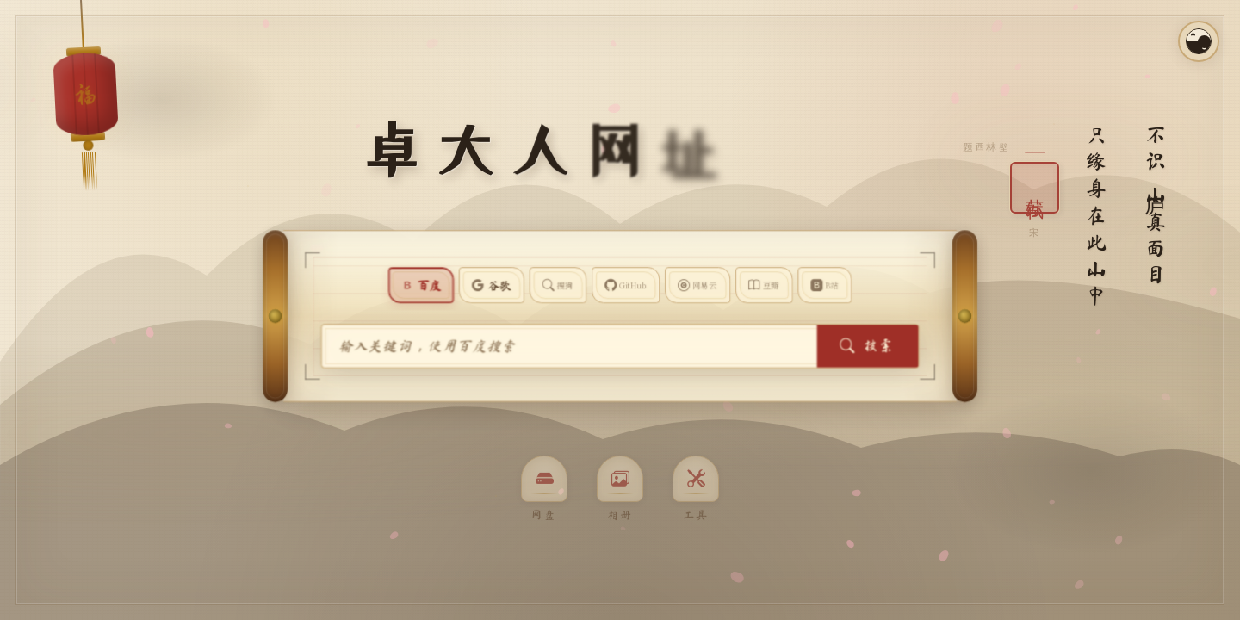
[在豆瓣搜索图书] (739, 285)
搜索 (824, 346)
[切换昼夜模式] (1198, 41)
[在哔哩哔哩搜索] (788, 285)
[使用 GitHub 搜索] (625, 285)
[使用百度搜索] (456, 285)
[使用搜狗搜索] (568, 285)
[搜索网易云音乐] (684, 285)
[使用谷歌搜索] (514, 285)
